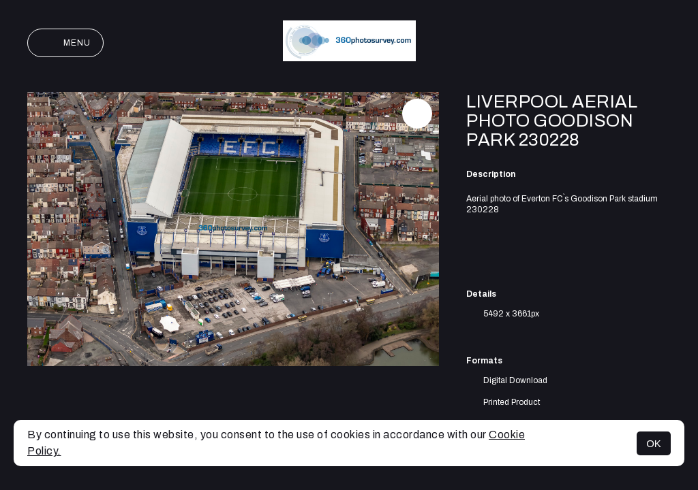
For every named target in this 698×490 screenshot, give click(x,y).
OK (653, 443)
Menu (65, 43)
